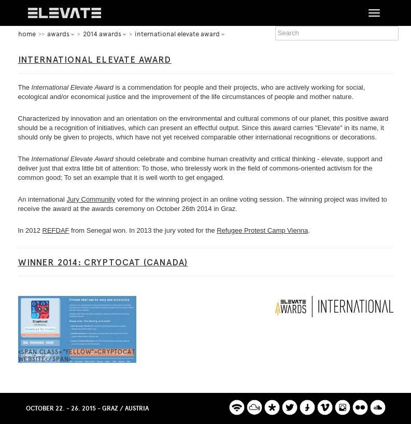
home (27, 34)
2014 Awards (104, 34)
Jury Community (90, 199)
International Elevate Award (180, 34)
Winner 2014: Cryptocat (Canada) (103, 262)
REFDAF (55, 230)
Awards (61, 34)
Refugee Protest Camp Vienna (262, 230)
